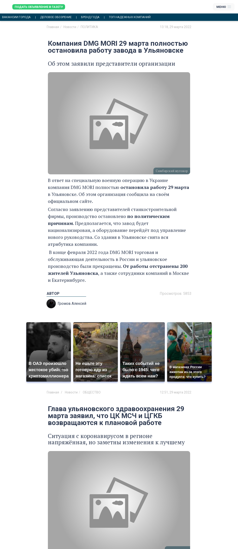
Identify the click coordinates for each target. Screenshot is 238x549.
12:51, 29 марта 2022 (175, 392)
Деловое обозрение (56, 17)
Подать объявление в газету (39, 7)
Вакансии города (16, 17)
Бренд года (90, 17)
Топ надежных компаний (130, 17)
